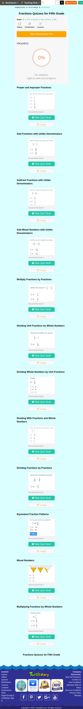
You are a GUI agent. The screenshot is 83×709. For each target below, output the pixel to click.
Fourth (48, 19)
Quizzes (4, 680)
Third (42, 19)
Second (35, 19)
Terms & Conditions (73, 690)
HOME (17, 7)
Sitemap (77, 695)
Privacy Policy (75, 693)
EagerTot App (7, 695)
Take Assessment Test (41, 34)
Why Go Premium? (73, 677)
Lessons (4, 685)
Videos (4, 677)
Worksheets (6, 682)
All (23, 19)
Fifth (54, 19)
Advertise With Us (74, 685)
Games (4, 674)
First (29, 19)
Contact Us (76, 680)
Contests (5, 688)
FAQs (78, 688)
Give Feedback (75, 682)
